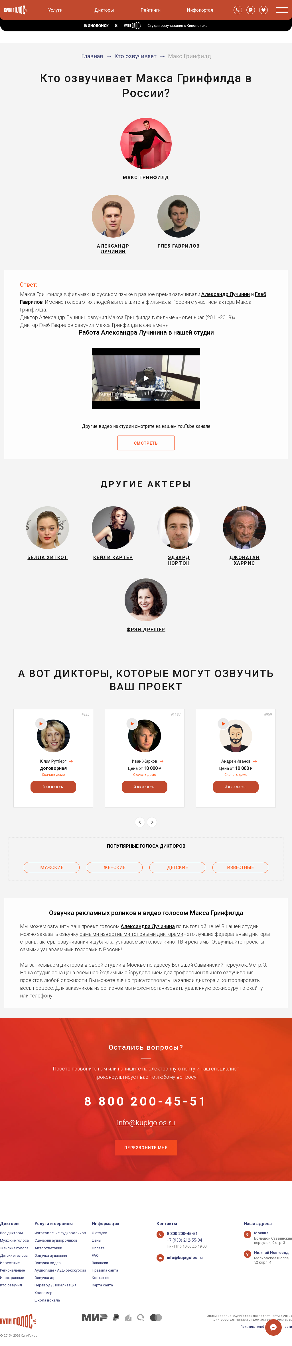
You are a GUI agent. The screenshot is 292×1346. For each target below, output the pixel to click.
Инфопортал (200, 10)
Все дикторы (11, 1233)
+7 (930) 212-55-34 (182, 1240)
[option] (53, 773)
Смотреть (146, 448)
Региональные (12, 1270)
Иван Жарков (144, 776)
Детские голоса (14, 1255)
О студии (99, 1233)
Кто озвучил (11, 1285)
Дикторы (104, 10)
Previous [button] (140, 837)
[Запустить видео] (146, 383)
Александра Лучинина (148, 939)
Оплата (98, 1248)
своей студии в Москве (117, 977)
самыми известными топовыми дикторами (131, 946)
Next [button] (152, 837)
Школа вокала (47, 1300)
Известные (240, 881)
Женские (114, 881)
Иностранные (12, 1278)
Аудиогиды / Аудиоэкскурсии (60, 1270)
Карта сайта (102, 1285)
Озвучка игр (45, 1278)
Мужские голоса (14, 1240)
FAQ (95, 1255)
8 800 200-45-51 (146, 1116)
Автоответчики (48, 1248)
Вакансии (100, 1263)
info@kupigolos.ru (146, 1144)
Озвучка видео (48, 1263)
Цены (96, 1240)
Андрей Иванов (236, 776)
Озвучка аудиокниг (51, 1255)
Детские (177, 881)
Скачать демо (53, 790)
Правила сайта (105, 1270)
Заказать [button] (53, 802)
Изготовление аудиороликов (60, 1233)
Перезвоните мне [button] (146, 1173)
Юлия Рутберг (53, 776)
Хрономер (43, 1293)
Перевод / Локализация (55, 1285)
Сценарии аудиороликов (56, 1240)
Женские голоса (14, 1248)
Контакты (100, 1278)
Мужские (51, 881)
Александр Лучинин (225, 299)
